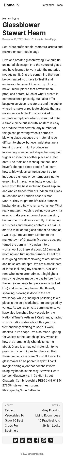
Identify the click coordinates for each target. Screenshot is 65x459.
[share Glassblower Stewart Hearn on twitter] (15, 441)
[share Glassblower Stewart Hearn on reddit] (29, 441)
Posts (15, 18)
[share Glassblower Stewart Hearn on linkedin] (22, 441)
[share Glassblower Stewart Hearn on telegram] (50, 441)
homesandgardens (36, 454)
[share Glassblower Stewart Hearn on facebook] (36, 441)
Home (9, 5)
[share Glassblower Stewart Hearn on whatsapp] (43, 441)
